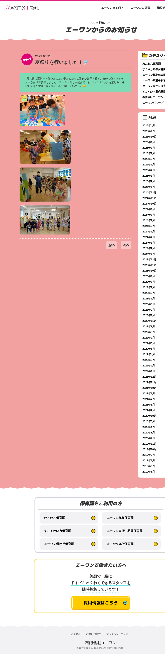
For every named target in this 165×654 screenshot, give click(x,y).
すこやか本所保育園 (120, 543)
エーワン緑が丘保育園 (59, 543)
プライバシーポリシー (118, 634)
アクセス (76, 634)
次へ (126, 245)
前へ (111, 245)
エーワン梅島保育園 (120, 517)
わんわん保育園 (54, 517)
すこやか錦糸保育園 (57, 530)
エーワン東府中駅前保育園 (124, 530)
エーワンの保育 (140, 8)
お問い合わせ (93, 634)
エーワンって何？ (112, 8)
